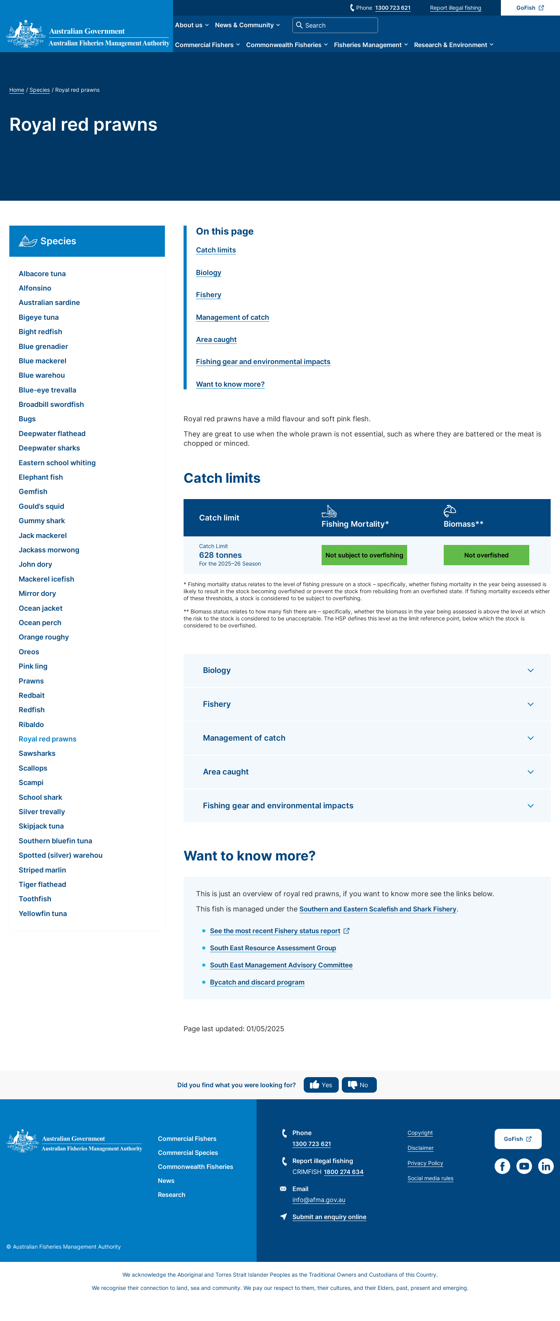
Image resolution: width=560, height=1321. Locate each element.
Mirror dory (37, 615)
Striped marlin (42, 891)
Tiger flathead (42, 906)
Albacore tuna (42, 295)
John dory (35, 586)
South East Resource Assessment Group (278, 968)
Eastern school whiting (57, 484)
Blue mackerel (42, 382)
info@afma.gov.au (318, 1220)
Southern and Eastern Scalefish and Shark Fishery (383, 930)
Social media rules (430, 1198)
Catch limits (216, 271)
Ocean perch (40, 644)
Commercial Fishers (234, 55)
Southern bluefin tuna (55, 862)
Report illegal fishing (455, 7)
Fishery (208, 316)
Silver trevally (42, 833)
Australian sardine (49, 324)
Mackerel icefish (46, 600)
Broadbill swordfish (51, 426)
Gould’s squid (41, 527)
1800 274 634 (345, 1192)
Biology (208, 293)
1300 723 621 (393, 7)
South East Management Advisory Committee (286, 985)
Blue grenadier (43, 367)
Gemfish (33, 513)
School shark (40, 818)
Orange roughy (44, 658)
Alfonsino (35, 309)
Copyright (420, 1152)
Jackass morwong (49, 571)
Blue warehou (42, 396)
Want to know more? (230, 405)
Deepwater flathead (52, 454)
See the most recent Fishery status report (280, 952)
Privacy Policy (425, 1183)
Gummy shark (42, 542)
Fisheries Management (398, 55)
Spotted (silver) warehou (61, 876)
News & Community (274, 36)
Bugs (27, 440)
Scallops (33, 789)
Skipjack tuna (41, 847)
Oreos (29, 673)
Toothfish (35, 920)
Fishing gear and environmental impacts (263, 383)
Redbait (32, 716)
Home (16, 111)
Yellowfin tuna (43, 934)
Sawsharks (37, 775)
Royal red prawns (48, 760)
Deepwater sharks (49, 469)
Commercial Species (188, 1173)
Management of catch (232, 338)
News (166, 1201)
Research (172, 1215)
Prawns (31, 702)
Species (40, 111)
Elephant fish (41, 498)
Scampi (31, 804)
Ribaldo (31, 745)
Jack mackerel (43, 556)
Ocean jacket (41, 629)
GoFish (526, 7)
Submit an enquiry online (329, 1237)
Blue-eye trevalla (47, 411)
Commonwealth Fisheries (314, 55)
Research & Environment (481, 55)
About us (219, 36)
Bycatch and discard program (259, 1002)
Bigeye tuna (39, 338)
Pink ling (33, 687)
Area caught (216, 360)
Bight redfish (40, 353)
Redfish (32, 731)
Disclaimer (421, 1168)
